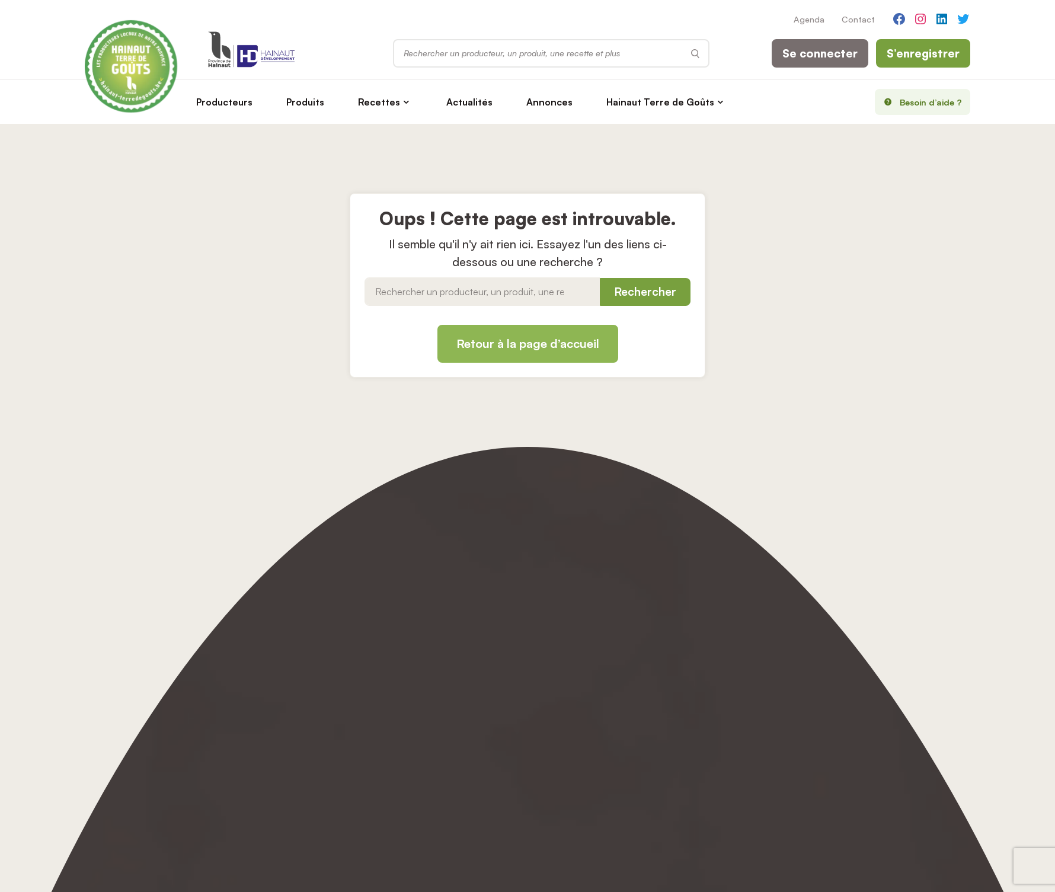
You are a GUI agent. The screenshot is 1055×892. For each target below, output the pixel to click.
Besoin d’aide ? (919, 102)
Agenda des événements (341, 625)
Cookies (511, 670)
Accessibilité (519, 716)
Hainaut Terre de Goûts (668, 102)
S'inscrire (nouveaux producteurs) (563, 625)
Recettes (387, 102)
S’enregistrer (923, 53)
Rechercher (645, 291)
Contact (858, 19)
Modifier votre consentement (555, 693)
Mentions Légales (531, 648)
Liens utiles (107, 716)
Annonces (558, 102)
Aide (299, 670)
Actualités (478, 102)
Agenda (809, 19)
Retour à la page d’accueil (527, 343)
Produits (314, 102)
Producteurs (232, 102)
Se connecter (820, 53)
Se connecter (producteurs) (552, 602)
